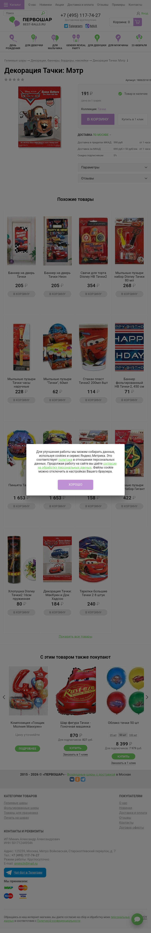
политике (65, 459)
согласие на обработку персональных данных (77, 465)
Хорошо (75, 484)
